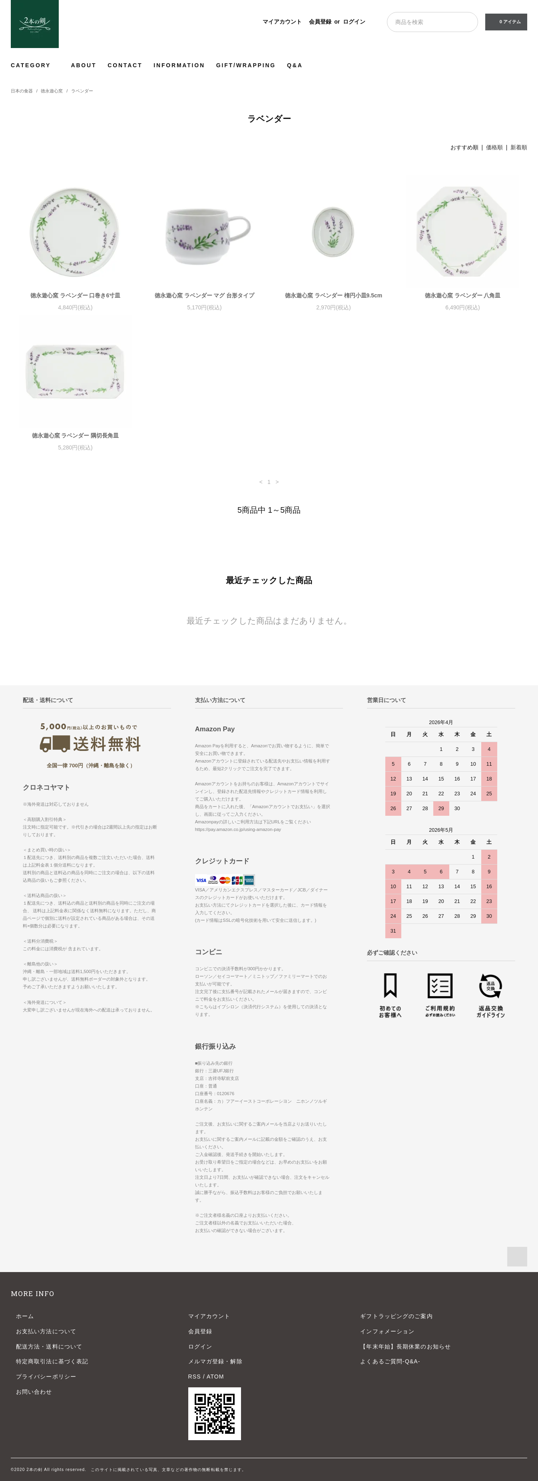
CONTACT (125, 65)
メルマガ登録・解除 (215, 1361)
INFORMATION (179, 65)
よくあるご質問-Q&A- (390, 1361)
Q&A (295, 65)
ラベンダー (82, 90)
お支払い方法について (46, 1331)
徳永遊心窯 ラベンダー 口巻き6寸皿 (75, 295)
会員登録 (320, 21)
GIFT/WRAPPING (246, 65)
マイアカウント (282, 21)
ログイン (354, 21)
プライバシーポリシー (46, 1376)
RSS (194, 1376)
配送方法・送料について (49, 1346)
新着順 (518, 147)
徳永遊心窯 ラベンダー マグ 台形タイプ (205, 295)
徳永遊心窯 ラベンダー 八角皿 (463, 295)
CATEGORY (35, 65)
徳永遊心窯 (52, 90)
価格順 (494, 147)
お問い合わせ (34, 1392)
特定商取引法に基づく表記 (52, 1361)
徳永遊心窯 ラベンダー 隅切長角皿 (75, 435)
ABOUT (84, 65)
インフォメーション (387, 1331)
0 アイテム (505, 21)
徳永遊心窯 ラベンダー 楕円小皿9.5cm (333, 295)
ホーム (25, 1316)
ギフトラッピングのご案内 (396, 1316)
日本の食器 (22, 90)
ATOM (215, 1376)
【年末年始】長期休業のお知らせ (405, 1346)
